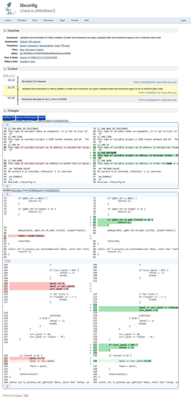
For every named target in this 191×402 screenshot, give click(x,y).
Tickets (74, 20)
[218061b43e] (61, 120)
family (23, 45)
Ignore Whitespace (27, 117)
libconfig (28, 5)
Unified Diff (9, 117)
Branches (48, 20)
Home (8, 20)
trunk (67, 45)
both (57, 45)
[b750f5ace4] (35, 190)
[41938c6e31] (52, 190)
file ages (30, 49)
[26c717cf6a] (44, 120)
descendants (46, 45)
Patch (42, 117)
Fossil (19, 395)
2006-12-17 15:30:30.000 (44, 57)
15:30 (11, 87)
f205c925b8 (146, 82)
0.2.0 (169, 82)
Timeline (21, 20)
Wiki (87, 20)
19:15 (11, 79)
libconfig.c (17, 190)
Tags (62, 20)
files (22, 49)
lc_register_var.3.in (22, 120)
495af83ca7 (152, 92)
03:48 (11, 97)
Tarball (23, 41)
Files (34, 20)
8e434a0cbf (152, 100)
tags (33, 61)
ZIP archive (34, 41)
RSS (26, 395)
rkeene (23, 57)
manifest (24, 61)
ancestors (33, 45)
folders (40, 49)
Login (183, 20)
